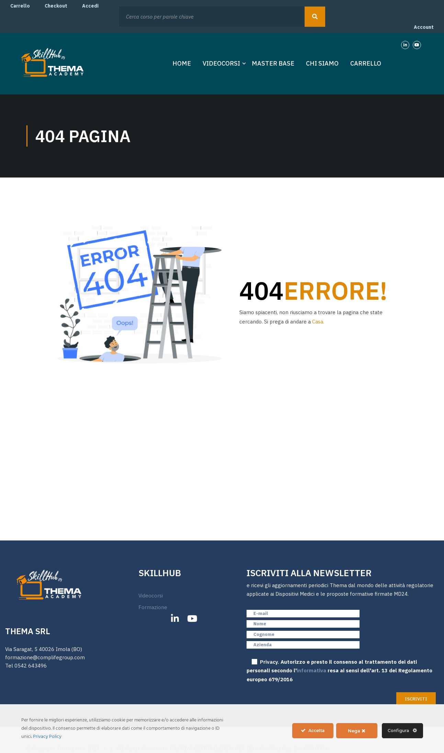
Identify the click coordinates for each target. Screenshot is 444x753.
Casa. (318, 322)
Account (424, 27)
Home (181, 64)
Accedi (90, 5)
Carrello (20, 5)
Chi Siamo (322, 64)
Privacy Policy (47, 737)
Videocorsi (221, 64)
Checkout (56, 5)
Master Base (273, 64)
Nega (356, 730)
